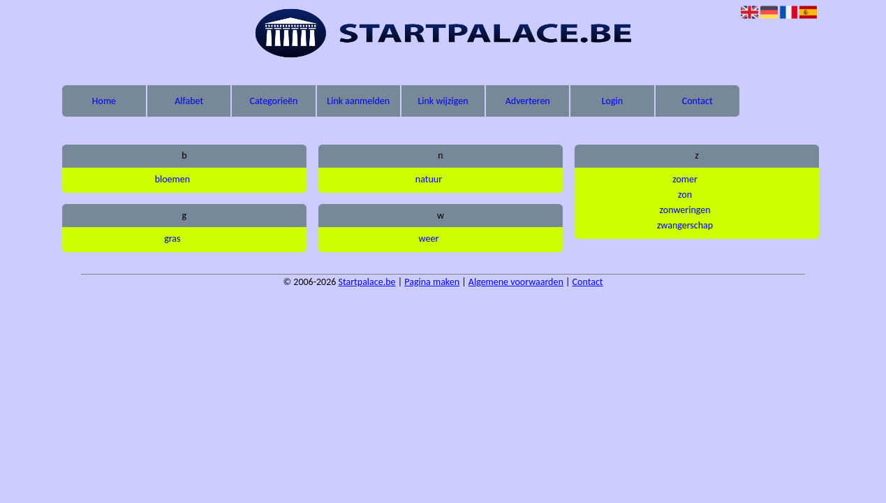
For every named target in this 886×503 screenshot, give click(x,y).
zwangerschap (685, 225)
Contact (697, 101)
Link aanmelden (358, 101)
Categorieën (274, 101)
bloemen (172, 179)
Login (612, 101)
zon (685, 195)
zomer (684, 179)
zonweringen (685, 210)
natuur (428, 179)
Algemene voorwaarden (515, 282)
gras (172, 239)
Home (104, 101)
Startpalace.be (367, 282)
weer (429, 239)
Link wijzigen (443, 101)
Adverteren (527, 101)
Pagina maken (431, 282)
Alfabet (189, 101)
